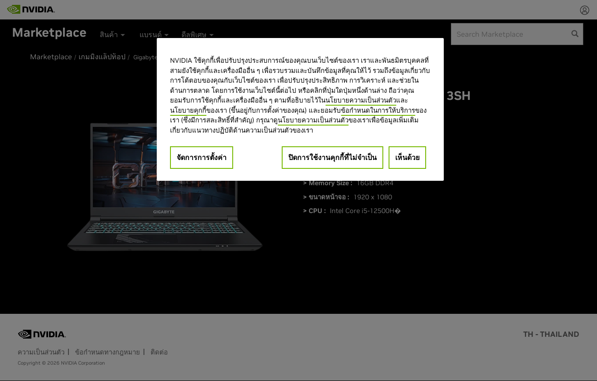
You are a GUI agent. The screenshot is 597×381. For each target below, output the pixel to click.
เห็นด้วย (407, 157)
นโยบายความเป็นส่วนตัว (360, 100)
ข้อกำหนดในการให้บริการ (378, 110)
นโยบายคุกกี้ (188, 110)
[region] (300, 109)
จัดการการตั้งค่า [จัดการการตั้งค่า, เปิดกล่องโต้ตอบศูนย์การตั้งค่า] (202, 157)
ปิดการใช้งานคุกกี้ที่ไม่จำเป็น (332, 157)
